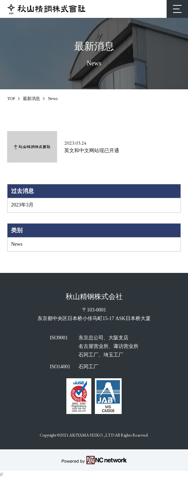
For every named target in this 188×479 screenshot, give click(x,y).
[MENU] (177, 9)
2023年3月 (22, 205)
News (16, 244)
